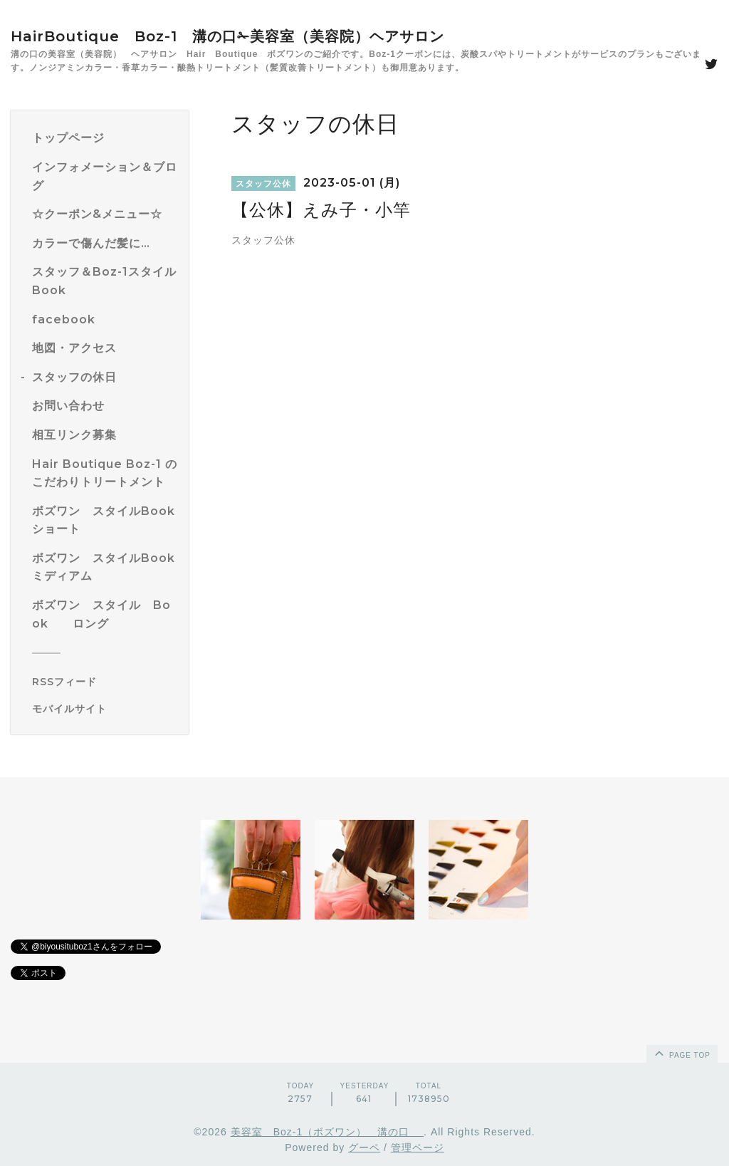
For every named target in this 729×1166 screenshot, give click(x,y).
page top (681, 1053)
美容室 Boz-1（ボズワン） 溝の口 (327, 1132)
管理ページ (417, 1147)
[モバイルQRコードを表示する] (105, 709)
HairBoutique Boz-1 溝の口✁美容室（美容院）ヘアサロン (227, 36)
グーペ (364, 1147)
